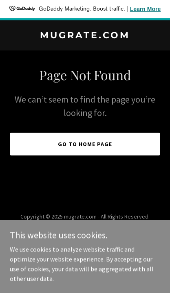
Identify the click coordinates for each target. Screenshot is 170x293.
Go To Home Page (85, 144)
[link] (85, 36)
